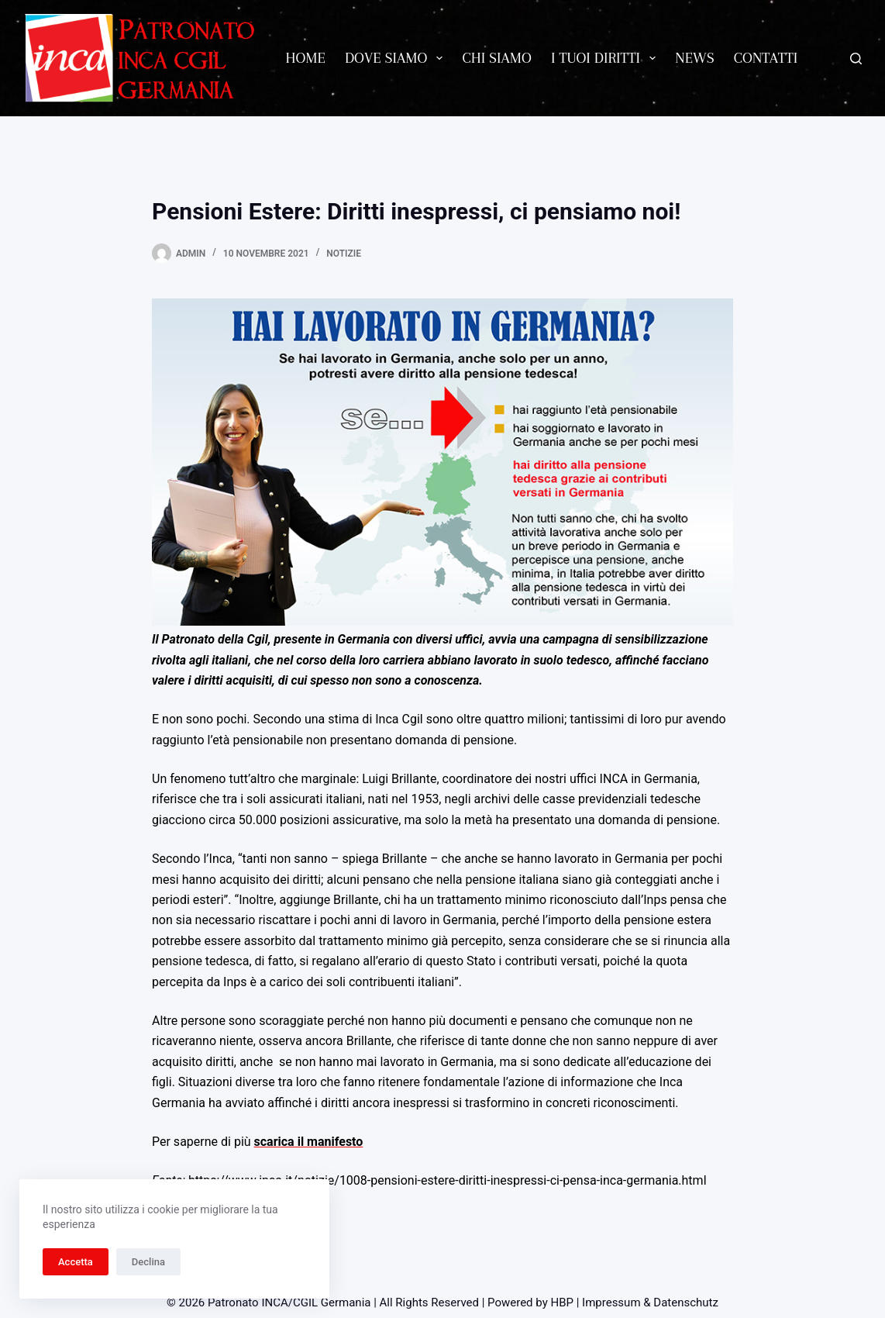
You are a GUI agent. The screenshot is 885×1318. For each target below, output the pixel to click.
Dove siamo (397, 58)
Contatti (766, 58)
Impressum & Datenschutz (650, 1302)
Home (305, 58)
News (695, 58)
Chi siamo (497, 58)
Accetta (75, 1262)
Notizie (343, 253)
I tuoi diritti (606, 58)
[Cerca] (856, 58)
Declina (148, 1262)
